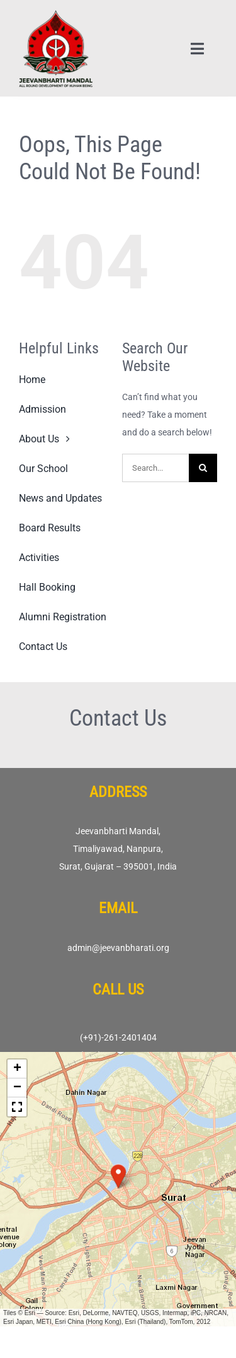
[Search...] (155, 468)
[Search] (203, 468)
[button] (118, 1176)
